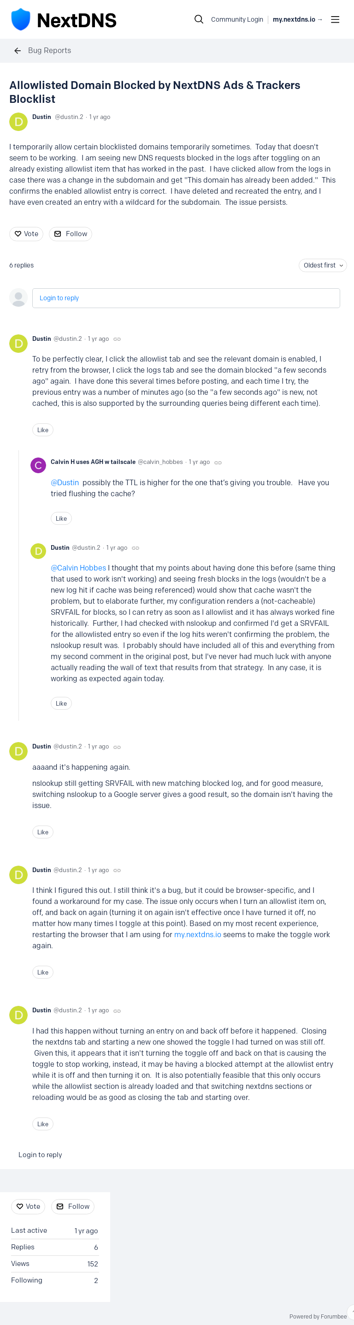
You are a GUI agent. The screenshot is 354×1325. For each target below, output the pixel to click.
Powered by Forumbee (318, 1316)
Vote (31, 234)
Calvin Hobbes (81, 568)
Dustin (41, 116)
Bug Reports (49, 50)
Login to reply (59, 298)
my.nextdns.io (197, 934)
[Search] (199, 19)
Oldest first (320, 265)
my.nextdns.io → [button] (298, 20)
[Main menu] (335, 19)
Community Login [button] (237, 20)
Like (42, 430)
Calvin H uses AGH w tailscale (93, 461)
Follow (76, 234)
